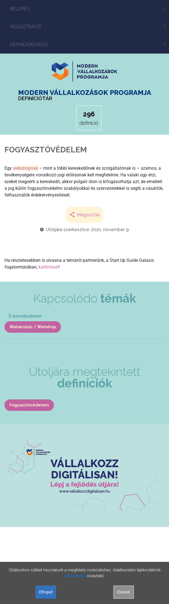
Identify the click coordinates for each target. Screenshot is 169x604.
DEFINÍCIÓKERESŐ (29, 44)
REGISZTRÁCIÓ (25, 26)
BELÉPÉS (19, 8)
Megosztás (84, 214)
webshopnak (25, 168)
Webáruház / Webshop (32, 327)
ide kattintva (75, 576)
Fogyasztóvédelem (29, 405)
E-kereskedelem (25, 316)
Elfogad (46, 592)
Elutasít (123, 592)
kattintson (48, 267)
